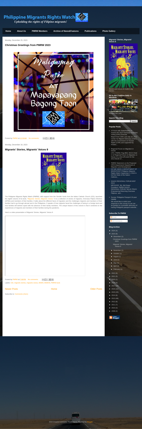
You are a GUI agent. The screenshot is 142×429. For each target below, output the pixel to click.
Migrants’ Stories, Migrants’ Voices (40, 199)
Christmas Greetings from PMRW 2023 (27, 45)
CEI (12, 283)
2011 (113, 305)
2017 (113, 286)
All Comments (116, 221)
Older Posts (96, 289)
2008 (113, 311)
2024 (113, 231)
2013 (113, 298)
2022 (113, 273)
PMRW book (55, 283)
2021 (113, 276)
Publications (90, 31)
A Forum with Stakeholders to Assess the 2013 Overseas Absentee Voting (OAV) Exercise (124, 132)
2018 (113, 283)
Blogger (90, 422)
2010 (113, 308)
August (116, 256)
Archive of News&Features (66, 31)
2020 (113, 279)
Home (8, 31)
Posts (113, 217)
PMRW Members (39, 31)
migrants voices (32, 283)
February (116, 269)
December (117, 236)
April (115, 266)
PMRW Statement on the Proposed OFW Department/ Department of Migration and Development (123, 165)
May (115, 263)
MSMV (41, 283)
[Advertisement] (53, 316)
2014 (113, 295)
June (115, 260)
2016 (113, 289)
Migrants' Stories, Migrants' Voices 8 (26, 149)
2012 (113, 302)
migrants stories (20, 283)
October (116, 253)
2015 (113, 292)
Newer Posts (11, 289)
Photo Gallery (108, 31)
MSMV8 (47, 283)
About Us (21, 31)
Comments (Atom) (21, 294)
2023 (113, 234)
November (117, 250)
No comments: (34, 138)
